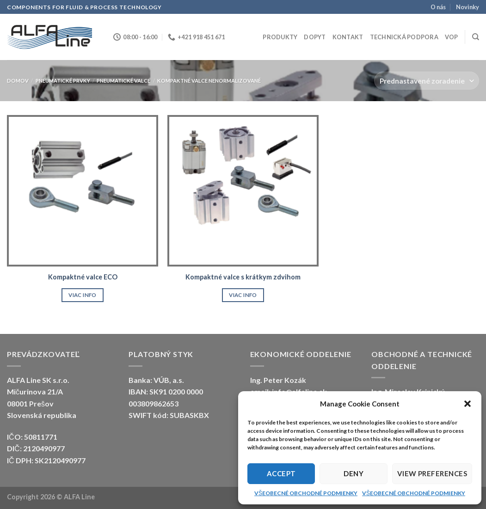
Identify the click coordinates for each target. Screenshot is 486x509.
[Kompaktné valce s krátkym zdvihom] (243, 190)
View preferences (432, 473)
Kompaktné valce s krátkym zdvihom (243, 277)
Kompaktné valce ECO (82, 277)
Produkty (280, 37)
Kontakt (347, 37)
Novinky (467, 7)
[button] (467, 403)
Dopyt (315, 37)
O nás (438, 7)
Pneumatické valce (123, 81)
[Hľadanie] (475, 37)
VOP (451, 37)
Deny (353, 473)
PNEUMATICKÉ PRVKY (63, 81)
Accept (281, 473)
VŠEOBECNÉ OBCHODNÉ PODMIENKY (305, 493)
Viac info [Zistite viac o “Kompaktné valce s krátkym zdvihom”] (243, 295)
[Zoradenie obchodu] (426, 81)
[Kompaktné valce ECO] (82, 190)
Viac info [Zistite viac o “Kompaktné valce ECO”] (82, 295)
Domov (18, 81)
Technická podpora (404, 37)
